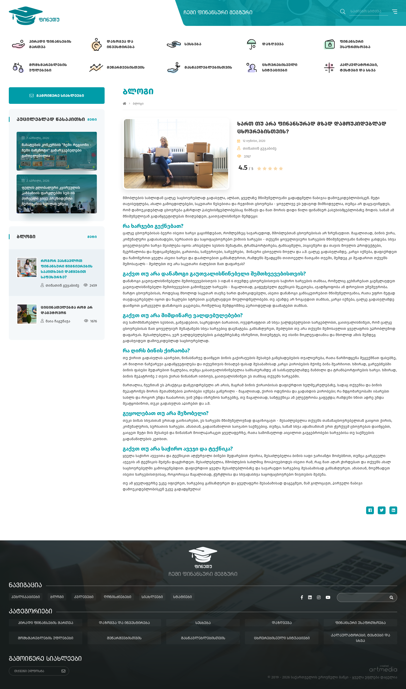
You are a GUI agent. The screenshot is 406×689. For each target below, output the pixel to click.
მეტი (92, 119)
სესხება (203, 623)
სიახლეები (152, 597)
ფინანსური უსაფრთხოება (360, 623)
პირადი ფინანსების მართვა (45, 623)
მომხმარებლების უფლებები (45, 638)
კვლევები (83, 597)
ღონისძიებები (117, 597)
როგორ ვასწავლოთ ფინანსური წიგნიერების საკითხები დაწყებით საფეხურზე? (66, 269)
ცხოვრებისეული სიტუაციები (282, 638)
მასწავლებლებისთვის (203, 638)
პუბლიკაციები (25, 597)
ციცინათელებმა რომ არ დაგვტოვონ (66, 310)
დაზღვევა (282, 623)
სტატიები (182, 597)
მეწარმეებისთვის (124, 638)
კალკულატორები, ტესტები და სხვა (360, 638)
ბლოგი (138, 103)
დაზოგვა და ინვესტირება (124, 623)
